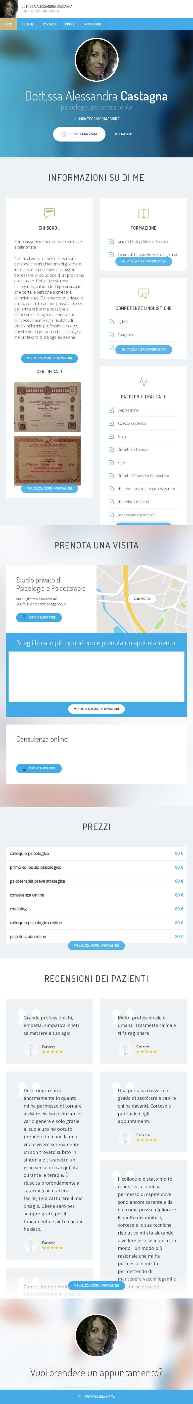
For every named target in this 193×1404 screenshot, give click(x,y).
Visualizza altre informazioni (49, 358)
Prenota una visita (96, 1397)
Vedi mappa (142, 599)
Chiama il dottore (39, 617)
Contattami (123, 134)
